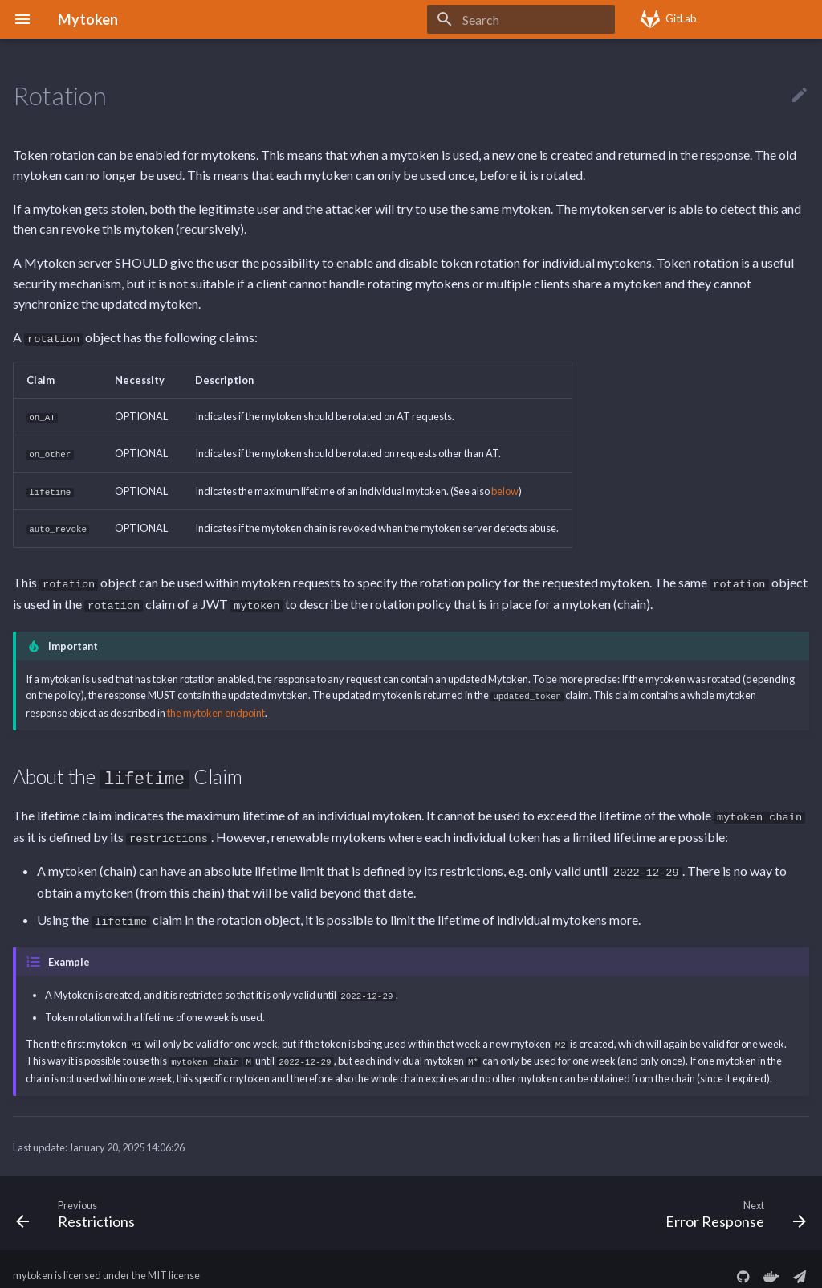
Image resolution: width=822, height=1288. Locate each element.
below (505, 488)
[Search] (521, 19)
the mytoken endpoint (216, 706)
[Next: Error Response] (732, 1199)
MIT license (174, 1262)
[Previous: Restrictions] (79, 1199)
